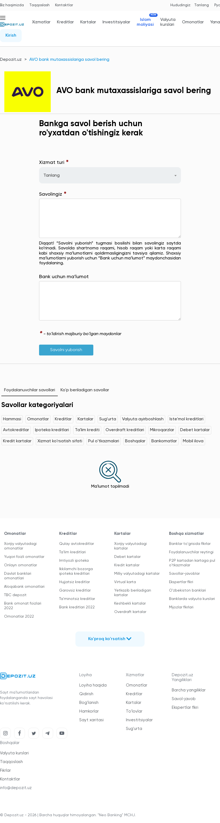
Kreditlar (65, 22)
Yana (215, 22)
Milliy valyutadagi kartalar (137, 574)
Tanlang (201, 5)
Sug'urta (107, 419)
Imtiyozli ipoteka (74, 561)
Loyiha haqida (93, 685)
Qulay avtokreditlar (76, 544)
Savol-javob (184, 699)
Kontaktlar (64, 5)
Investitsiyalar (116, 22)
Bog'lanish (88, 703)
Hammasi (12, 419)
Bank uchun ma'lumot (64, 276)
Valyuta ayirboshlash (143, 419)
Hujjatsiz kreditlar (74, 582)
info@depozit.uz (16, 788)
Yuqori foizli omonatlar (24, 557)
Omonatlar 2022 (19, 616)
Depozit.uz (11, 60)
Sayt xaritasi (91, 720)
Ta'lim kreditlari (72, 552)
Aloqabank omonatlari (24, 587)
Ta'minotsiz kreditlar (77, 599)
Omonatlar (193, 22)
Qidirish (86, 694)
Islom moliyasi (145, 22)
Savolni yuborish (66, 350)
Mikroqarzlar (162, 430)
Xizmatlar (41, 22)
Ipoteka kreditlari (52, 430)
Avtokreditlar (16, 430)
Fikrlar (5, 770)
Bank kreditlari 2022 (77, 607)
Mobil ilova (193, 441)
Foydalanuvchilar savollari (29, 390)
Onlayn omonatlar (20, 565)
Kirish (10, 35)
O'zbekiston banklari (187, 590)
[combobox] (110, 175)
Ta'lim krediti (87, 430)
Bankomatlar (164, 441)
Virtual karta (125, 582)
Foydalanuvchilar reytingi (191, 552)
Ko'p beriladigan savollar (84, 390)
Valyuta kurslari (168, 22)
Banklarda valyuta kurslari (192, 599)
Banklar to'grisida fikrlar (190, 544)
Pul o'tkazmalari (103, 441)
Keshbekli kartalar (130, 603)
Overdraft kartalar (130, 612)
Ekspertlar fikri (181, 582)
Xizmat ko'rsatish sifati (59, 441)
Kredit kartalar (17, 441)
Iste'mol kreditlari (186, 419)
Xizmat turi (54, 163)
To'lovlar (134, 711)
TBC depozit (15, 595)
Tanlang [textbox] (51, 175)
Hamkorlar (89, 711)
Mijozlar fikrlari (181, 607)
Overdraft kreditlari (125, 430)
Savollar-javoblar (184, 574)
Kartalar (88, 22)
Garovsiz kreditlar (75, 590)
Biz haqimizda (12, 5)
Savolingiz (53, 194)
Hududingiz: (180, 5)
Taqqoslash (39, 5)
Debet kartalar (195, 430)
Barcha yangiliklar (189, 690)
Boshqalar (135, 441)
